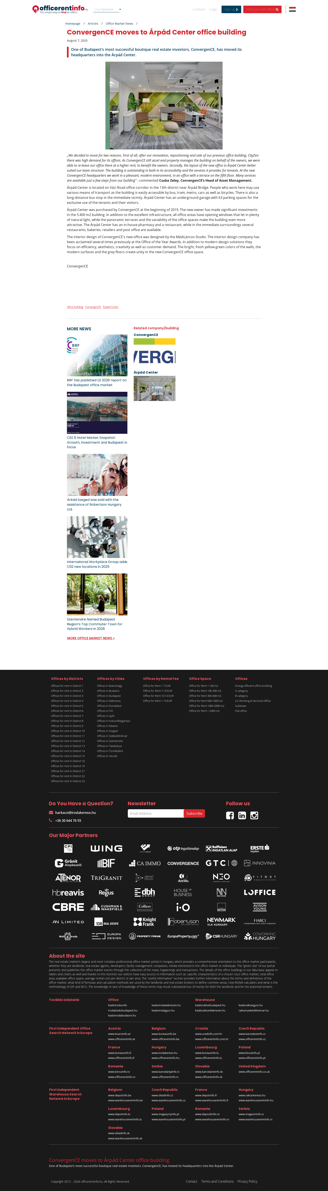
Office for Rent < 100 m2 (203, 686)
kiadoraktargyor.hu (251, 1005)
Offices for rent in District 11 (68, 736)
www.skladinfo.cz (162, 1095)
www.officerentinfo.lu (208, 1058)
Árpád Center (111, 307)
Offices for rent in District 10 (68, 731)
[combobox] (107, 9)
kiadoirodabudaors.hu (122, 1015)
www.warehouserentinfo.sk (125, 1138)
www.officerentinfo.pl (252, 1058)
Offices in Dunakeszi (109, 706)
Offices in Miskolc (107, 726)
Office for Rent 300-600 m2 (205, 696)
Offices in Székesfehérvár (112, 736)
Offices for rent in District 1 (67, 686)
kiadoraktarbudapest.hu (210, 1005)
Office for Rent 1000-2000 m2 (206, 706)
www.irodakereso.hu (164, 1053)
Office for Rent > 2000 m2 (204, 711)
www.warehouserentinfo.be (125, 1100)
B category (241, 696)
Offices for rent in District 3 (67, 696)
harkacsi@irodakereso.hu (72, 812)
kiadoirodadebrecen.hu (166, 1005)
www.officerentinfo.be (165, 1039)
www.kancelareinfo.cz (252, 1034)
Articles (93, 24)
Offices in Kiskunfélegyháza (113, 721)
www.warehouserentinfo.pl (168, 1119)
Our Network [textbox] (104, 9)
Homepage (72, 24)
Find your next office (262, 9)
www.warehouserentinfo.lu (125, 1119)
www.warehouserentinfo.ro (212, 1119)
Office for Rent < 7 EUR (156, 686)
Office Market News (119, 24)
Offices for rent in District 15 (68, 756)
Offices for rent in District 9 (67, 726)
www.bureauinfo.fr (119, 1053)
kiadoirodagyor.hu (163, 1010)
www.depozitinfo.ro (207, 1114)
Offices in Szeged (107, 731)
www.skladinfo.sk (119, 1133)
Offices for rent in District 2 (67, 691)
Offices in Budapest (109, 696)
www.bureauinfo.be (164, 1034)
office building (75, 307)
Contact (199, 9)
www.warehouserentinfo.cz (169, 1100)
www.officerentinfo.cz (252, 1039)
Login (213, 9)
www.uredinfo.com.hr (208, 1034)
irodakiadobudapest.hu (122, 1010)
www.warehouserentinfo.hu (256, 1100)
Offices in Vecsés (107, 756)
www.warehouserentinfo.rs (255, 1119)
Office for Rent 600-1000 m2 (206, 701)
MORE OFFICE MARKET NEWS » (91, 638)
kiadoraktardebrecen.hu (210, 1010)
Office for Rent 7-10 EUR (157, 691)
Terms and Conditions (217, 1181)
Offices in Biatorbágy (109, 686)
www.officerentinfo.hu (165, 1058)
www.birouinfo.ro (119, 1072)
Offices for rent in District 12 (68, 741)
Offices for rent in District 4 (67, 701)
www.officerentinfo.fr (121, 1058)
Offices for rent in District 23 (68, 781)
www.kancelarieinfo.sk (209, 1072)
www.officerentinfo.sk (208, 1077)
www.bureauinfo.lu (207, 1053)
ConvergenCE (93, 307)
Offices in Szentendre (110, 741)
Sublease (240, 706)
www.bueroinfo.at (119, 1034)
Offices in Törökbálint (110, 751)
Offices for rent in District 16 (68, 761)
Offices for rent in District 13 (68, 746)
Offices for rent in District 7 (67, 716)
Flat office (241, 711)
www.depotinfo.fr (206, 1095)
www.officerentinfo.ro (121, 1077)
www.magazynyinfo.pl (165, 1114)
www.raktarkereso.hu (252, 1095)
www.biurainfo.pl (249, 1053)
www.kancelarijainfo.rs (165, 1072)
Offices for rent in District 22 (68, 776)
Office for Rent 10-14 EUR (158, 696)
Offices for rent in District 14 (68, 751)
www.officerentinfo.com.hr (211, 1039)
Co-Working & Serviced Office (253, 701)
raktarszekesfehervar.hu (254, 1010)
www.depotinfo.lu (119, 1114)
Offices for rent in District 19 (68, 766)
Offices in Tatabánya (109, 746)
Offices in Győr (106, 716)
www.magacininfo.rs (251, 1114)
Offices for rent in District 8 (67, 721)
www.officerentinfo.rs (165, 1077)
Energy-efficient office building (253, 686)
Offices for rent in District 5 (67, 706)
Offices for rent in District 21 (68, 771)
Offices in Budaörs (108, 691)
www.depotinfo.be (119, 1095)
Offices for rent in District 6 (67, 711)
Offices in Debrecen (109, 701)
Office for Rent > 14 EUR (157, 701)
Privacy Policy (247, 1181)
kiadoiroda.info (117, 1005)
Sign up (231, 9)
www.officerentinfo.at (121, 1039)
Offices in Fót (105, 711)
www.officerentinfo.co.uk (254, 1072)
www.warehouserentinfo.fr (211, 1100)
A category (241, 691)
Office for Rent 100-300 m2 (205, 691)
